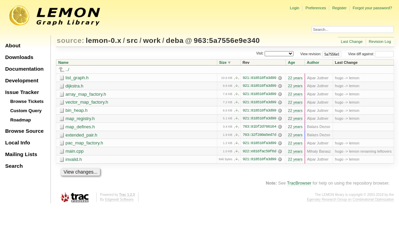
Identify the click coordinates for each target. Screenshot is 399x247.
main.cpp (75, 151)
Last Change (352, 41)
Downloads (19, 57)
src (132, 40)
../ (67, 69)
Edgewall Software (119, 200)
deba (175, 40)
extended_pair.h (82, 135)
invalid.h (74, 160)
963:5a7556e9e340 (227, 40)
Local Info (17, 142)
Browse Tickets (27, 101)
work (152, 40)
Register (339, 8)
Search (14, 166)
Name (63, 62)
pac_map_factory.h (84, 143)
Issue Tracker (22, 92)
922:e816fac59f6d (259, 152)
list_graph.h (77, 77)
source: (70, 40)
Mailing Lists (21, 154)
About (12, 45)
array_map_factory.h (86, 94)
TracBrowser (299, 183)
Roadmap (20, 119)
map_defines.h (80, 127)
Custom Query (26, 110)
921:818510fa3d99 (259, 78)
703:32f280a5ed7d (259, 135)
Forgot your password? (372, 8)
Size (222, 62)
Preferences (316, 8)
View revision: (311, 54)
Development (21, 80)
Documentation (24, 69)
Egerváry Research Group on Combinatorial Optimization (350, 200)
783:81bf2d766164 (259, 127)
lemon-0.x (104, 40)
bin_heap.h (77, 110)
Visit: (260, 54)
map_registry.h (80, 118)
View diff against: (371, 54)
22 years (295, 78)
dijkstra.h (75, 86)
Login (294, 8)
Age (291, 62)
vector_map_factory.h (87, 102)
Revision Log (380, 41)
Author (313, 62)
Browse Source (24, 131)
